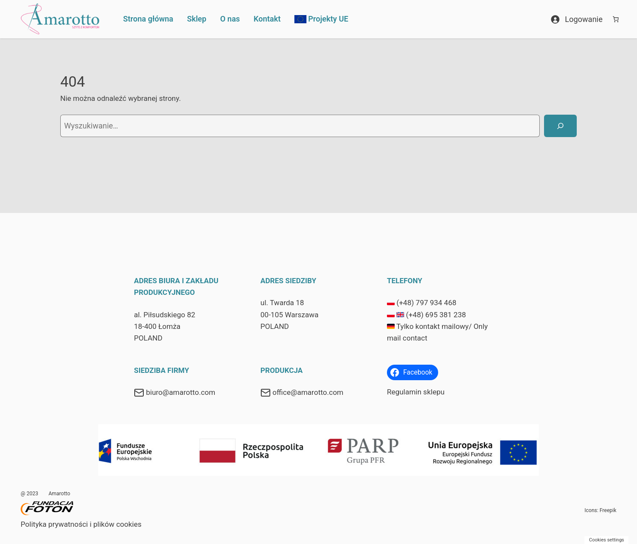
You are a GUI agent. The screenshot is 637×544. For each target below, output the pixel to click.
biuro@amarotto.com (180, 392)
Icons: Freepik (600, 510)
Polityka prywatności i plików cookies (81, 524)
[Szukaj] (560, 126)
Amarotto (59, 494)
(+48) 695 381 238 (436, 314)
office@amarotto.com (307, 392)
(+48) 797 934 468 (426, 302)
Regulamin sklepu (416, 392)
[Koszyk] (615, 19)
